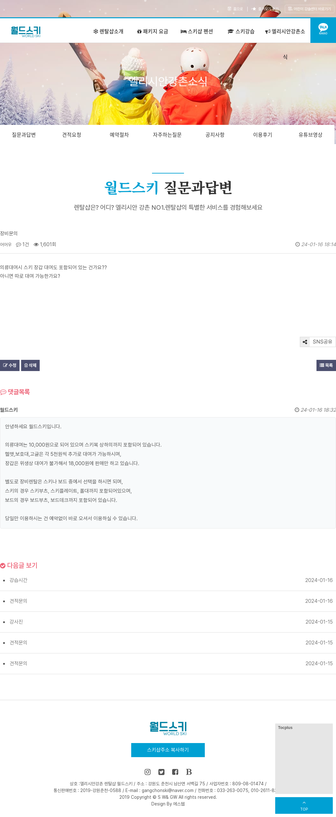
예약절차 (119, 134)
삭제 (30, 365)
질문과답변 (24, 134)
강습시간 (19, 580)
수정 (9, 365)
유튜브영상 (311, 134)
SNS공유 (316, 342)
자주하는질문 (167, 134)
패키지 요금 (152, 31)
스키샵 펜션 (197, 31)
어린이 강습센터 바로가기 (309, 9)
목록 (326, 365)
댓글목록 (15, 392)
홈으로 (235, 9)
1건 (22, 244)
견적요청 (71, 134)
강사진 (16, 622)
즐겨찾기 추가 (265, 9)
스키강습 (241, 31)
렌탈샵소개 (108, 31)
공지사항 (215, 134)
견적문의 (19, 601)
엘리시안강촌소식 (285, 44)
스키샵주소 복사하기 (168, 750)
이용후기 (262, 134)
